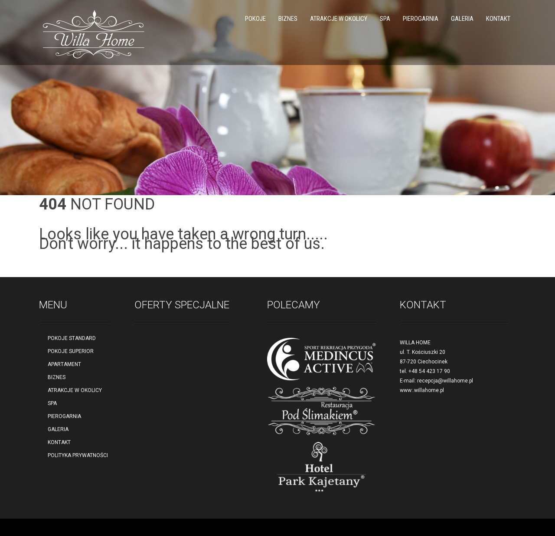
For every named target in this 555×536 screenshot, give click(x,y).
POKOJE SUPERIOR (71, 351)
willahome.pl (429, 390)
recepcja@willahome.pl (445, 381)
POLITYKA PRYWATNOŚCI (78, 455)
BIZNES (287, 19)
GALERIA (462, 19)
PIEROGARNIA (420, 19)
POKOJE (255, 19)
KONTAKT (498, 19)
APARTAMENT (64, 364)
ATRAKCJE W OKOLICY (338, 19)
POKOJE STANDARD (72, 338)
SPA (385, 19)
